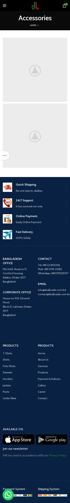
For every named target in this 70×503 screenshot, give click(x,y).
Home (33, 25)
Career (41, 391)
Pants (6, 391)
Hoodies (8, 379)
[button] (8, 494)
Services (43, 366)
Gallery (42, 385)
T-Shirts (7, 353)
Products (43, 372)
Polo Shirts (9, 366)
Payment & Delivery (49, 379)
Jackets (7, 385)
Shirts (6, 359)
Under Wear (9, 398)
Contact (42, 398)
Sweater (7, 372)
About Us (43, 359)
